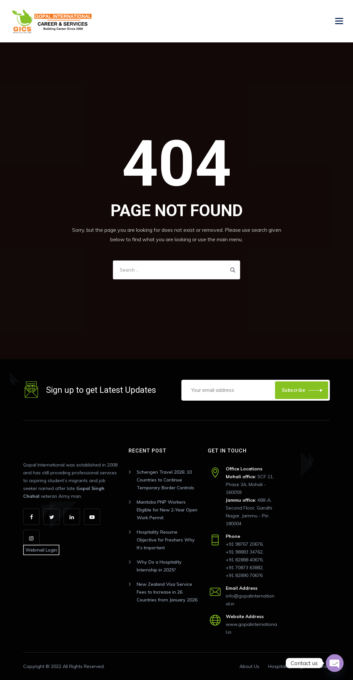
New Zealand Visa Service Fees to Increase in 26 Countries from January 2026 (167, 592)
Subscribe (293, 390)
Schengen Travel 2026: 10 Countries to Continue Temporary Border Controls (165, 480)
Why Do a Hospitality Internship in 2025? (159, 566)
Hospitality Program (290, 666)
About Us (249, 666)
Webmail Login (41, 550)
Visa (325, 666)
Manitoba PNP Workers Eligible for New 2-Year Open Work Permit (167, 510)
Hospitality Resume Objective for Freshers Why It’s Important (166, 540)
